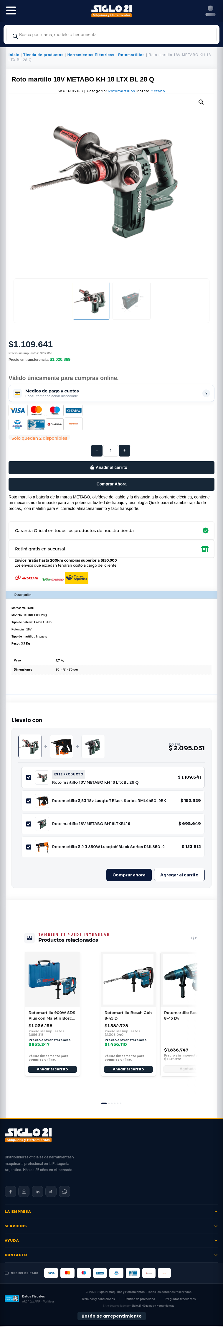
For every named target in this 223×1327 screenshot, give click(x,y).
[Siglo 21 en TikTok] (51, 1192)
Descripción (22, 594)
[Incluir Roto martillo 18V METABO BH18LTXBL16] (28, 823)
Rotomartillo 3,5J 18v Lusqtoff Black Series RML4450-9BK (109, 800)
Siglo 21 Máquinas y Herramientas (121, 1293)
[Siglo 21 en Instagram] (23, 1192)
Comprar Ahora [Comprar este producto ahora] (111, 484)
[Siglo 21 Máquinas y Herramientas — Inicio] (28, 1136)
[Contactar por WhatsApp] (64, 1192)
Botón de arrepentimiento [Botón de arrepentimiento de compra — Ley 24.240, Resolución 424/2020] (112, 1317)
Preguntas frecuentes (180, 1300)
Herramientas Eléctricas (91, 55)
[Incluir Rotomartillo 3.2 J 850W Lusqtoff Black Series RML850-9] (28, 847)
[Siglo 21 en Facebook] (10, 1192)
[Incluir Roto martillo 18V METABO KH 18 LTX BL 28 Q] (28, 777)
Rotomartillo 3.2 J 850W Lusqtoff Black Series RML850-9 (108, 846)
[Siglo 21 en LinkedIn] (37, 1192)
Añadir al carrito (111, 467)
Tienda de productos (43, 55)
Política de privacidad (140, 1300)
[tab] (104, 1104)
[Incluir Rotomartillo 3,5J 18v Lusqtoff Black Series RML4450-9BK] (28, 800)
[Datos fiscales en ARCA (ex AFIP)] (29, 1299)
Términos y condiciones (98, 1300)
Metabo (158, 91)
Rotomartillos (131, 55)
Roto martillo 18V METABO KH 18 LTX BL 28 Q (95, 782)
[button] (201, 102)
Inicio (14, 55)
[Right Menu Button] (210, 11)
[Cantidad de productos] (110, 451)
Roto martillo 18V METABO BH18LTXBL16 (91, 823)
